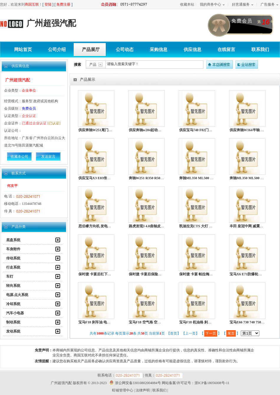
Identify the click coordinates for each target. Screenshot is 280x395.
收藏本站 (187, 4)
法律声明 (143, 390)
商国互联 (32, 4)
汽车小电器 (15, 313)
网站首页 (23, 49)
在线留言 (226, 49)
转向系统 (13, 286)
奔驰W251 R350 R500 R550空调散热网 (159, 178)
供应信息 (192, 49)
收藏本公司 (19, 156)
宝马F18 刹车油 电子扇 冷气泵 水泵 (106, 322)
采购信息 (158, 49)
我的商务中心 (210, 4)
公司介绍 (57, 49)
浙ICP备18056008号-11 (212, 383)
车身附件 (13, 249)
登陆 (48, 4)
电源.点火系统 (17, 295)
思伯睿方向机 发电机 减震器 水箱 (104, 226)
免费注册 (63, 4)
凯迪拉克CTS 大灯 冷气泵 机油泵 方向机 (211, 226)
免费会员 (29, 108)
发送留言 (48, 156)
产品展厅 (91, 49)
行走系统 (13, 267)
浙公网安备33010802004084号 (134, 383)
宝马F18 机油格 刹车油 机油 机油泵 (206, 322)
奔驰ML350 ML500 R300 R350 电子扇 (208, 178)
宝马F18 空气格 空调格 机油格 (152, 322)
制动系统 (13, 322)
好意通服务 (241, 4)
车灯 (9, 276)
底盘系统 (13, 240)
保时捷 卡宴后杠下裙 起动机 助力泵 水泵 (110, 274)
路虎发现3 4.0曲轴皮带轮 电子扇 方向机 (160, 226)
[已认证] (53, 123)
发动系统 (13, 331)
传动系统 (13, 258)
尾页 (231, 333)
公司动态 (125, 49)
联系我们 (260, 49)
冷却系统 (13, 304)
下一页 (210, 333)
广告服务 (268, 4)
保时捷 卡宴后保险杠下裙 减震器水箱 (158, 274)
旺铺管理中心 (122, 390)
